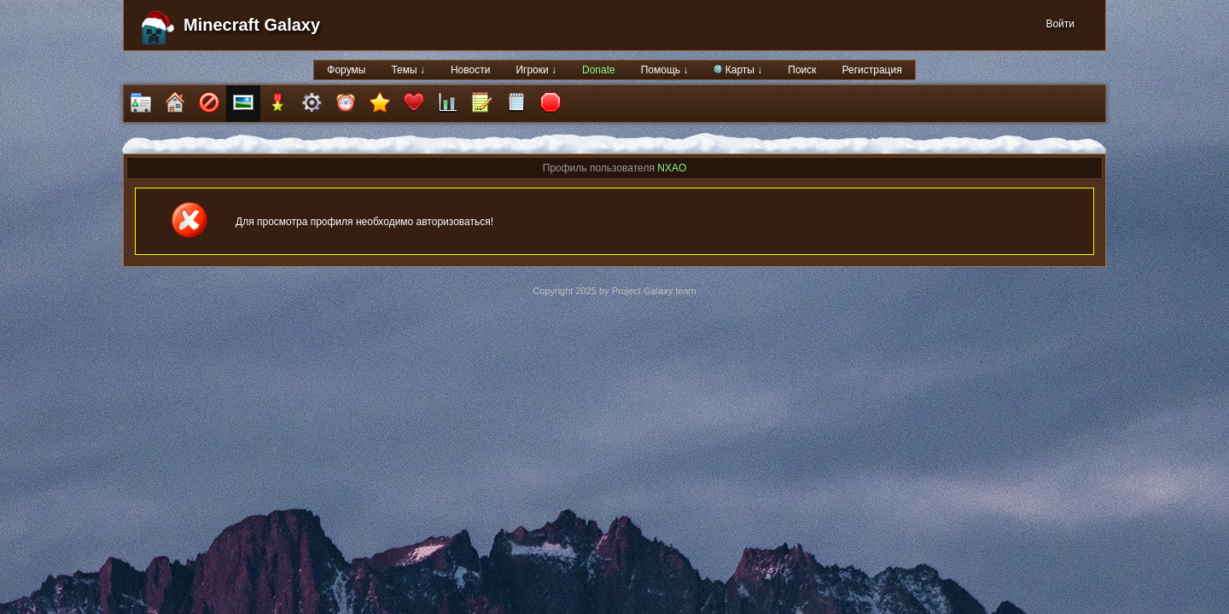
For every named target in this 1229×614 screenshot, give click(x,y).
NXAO (671, 168)
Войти (1060, 24)
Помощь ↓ (665, 70)
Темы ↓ (408, 70)
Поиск (802, 70)
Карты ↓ (738, 70)
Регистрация (872, 70)
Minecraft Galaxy (251, 24)
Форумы (346, 70)
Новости (470, 70)
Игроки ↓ (535, 70)
